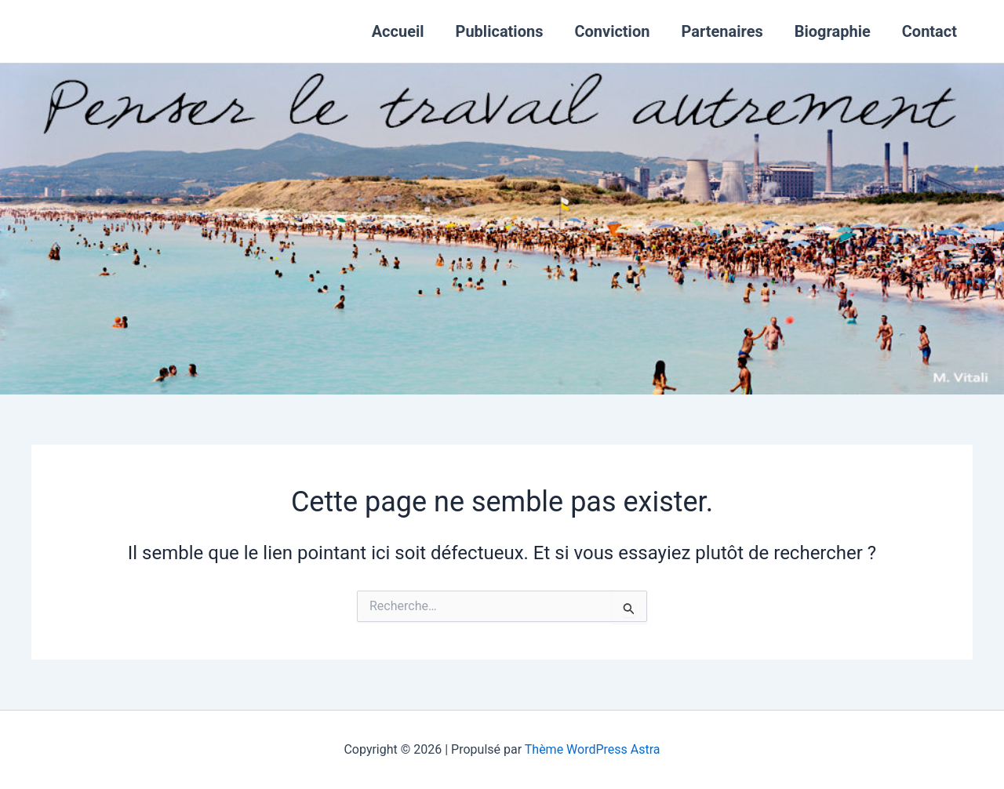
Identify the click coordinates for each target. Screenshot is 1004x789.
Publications (500, 31)
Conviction (611, 31)
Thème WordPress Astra (592, 749)
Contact (929, 31)
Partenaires (721, 31)
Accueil (398, 31)
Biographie (833, 31)
